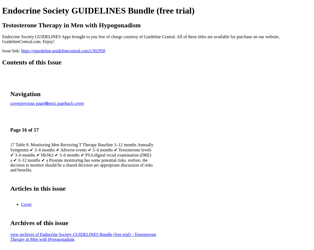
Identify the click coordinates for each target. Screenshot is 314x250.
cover (15, 103)
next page (56, 103)
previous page (32, 103)
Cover (26, 204)
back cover (74, 103)
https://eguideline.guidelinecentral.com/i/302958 (63, 50)
